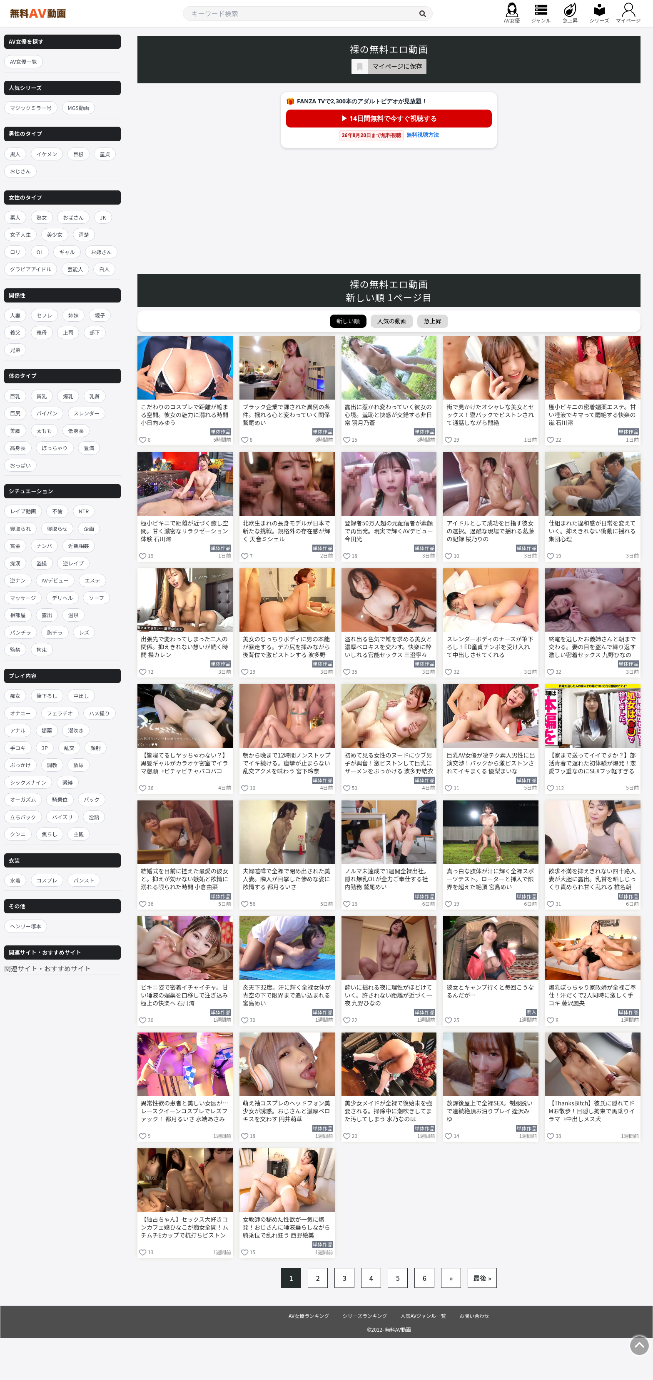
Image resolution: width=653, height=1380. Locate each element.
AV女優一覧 (23, 61)
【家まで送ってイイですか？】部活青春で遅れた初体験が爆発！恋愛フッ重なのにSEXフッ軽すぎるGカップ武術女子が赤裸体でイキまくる (592, 763)
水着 (15, 880)
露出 (47, 615)
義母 (42, 332)
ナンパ (44, 546)
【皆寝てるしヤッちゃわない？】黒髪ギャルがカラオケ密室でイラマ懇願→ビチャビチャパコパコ (184, 763)
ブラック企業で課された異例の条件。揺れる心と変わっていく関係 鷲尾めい (286, 415)
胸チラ (55, 632)
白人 (104, 269)
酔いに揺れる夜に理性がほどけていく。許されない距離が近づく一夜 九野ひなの (388, 995)
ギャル (67, 252)
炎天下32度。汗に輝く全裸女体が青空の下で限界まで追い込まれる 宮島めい (287, 995)
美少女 (55, 234)
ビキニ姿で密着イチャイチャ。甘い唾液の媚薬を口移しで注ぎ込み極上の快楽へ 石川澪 (184, 995)
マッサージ (23, 598)
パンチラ (20, 632)
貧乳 (42, 396)
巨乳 (15, 396)
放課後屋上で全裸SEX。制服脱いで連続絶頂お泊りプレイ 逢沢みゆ (489, 1111)
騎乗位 (60, 799)
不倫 (57, 511)
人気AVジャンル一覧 (423, 1315)
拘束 (42, 649)
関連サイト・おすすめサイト (47, 968)
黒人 (15, 154)
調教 (52, 765)
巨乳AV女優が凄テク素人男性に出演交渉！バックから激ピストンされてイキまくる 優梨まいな (490, 763)
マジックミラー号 (31, 108)
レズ (84, 632)
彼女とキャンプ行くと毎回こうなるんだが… (490, 991)
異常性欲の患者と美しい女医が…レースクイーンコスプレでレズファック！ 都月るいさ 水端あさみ (184, 1111)
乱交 (69, 748)
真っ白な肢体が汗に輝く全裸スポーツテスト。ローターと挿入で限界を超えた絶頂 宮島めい (490, 879)
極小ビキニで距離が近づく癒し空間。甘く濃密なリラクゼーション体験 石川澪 (184, 531)
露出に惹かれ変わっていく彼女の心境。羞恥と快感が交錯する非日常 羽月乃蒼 (388, 415)
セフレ (44, 315)
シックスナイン (28, 782)
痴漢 (15, 563)
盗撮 (42, 563)
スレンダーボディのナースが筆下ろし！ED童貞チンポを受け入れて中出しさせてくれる (489, 647)
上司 (68, 332)
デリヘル (62, 598)
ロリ (15, 252)
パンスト (83, 880)
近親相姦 (78, 546)
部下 (95, 332)
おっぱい (20, 465)
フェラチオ (60, 713)
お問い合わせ (474, 1315)
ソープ (96, 598)
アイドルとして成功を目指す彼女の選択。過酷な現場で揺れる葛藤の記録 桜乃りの (490, 531)
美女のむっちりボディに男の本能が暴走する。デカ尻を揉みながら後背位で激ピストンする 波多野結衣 (286, 647)
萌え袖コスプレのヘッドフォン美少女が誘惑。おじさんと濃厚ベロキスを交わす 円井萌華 (286, 1111)
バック (92, 799)
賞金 (15, 546)
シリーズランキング (365, 1315)
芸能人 (75, 269)
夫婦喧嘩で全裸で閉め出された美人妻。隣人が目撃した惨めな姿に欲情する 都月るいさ (286, 879)
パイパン (47, 413)
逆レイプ (73, 563)
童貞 (105, 154)
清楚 (84, 234)
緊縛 (67, 782)
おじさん (20, 171)
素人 (15, 217)
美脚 (15, 431)
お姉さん (101, 252)
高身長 (18, 448)
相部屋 (18, 615)
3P (45, 748)
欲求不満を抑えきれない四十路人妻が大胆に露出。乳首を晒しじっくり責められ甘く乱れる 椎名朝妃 (592, 879)
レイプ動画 (23, 511)
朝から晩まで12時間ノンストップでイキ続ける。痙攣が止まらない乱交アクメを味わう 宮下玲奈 (287, 763)
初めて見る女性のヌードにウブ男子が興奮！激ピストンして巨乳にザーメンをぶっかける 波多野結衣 (389, 763)
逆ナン (18, 580)
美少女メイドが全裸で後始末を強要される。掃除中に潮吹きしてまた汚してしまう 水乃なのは (388, 1111)
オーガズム (23, 799)
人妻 (15, 315)
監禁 (15, 649)
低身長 (76, 431)
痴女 (15, 696)
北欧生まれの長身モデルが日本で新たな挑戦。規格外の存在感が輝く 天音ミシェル (286, 531)
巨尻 (15, 413)
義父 (15, 332)
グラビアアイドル (30, 269)
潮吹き (76, 730)
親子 (100, 315)
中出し (81, 696)
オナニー (20, 713)
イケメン (47, 154)
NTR (84, 511)
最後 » (482, 1278)
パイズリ (62, 817)
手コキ (18, 748)
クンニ (18, 834)
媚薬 (47, 730)
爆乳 (68, 396)
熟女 (42, 217)
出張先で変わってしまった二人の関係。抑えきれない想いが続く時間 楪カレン (184, 647)
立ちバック (23, 817)
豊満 (89, 448)
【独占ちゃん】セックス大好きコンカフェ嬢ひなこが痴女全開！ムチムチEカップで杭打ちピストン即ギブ (184, 1227)
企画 (89, 528)
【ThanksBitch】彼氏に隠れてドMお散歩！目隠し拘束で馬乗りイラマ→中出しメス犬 (591, 1111)
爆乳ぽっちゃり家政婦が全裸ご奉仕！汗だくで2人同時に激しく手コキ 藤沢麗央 (592, 995)
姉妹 (73, 315)
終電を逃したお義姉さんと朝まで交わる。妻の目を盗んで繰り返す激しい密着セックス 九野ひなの (592, 647)
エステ (92, 580)
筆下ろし (47, 696)
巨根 (78, 154)
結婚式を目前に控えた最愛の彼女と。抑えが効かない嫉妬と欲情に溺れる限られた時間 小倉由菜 (184, 879)
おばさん (73, 217)
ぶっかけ (20, 765)
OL (40, 252)
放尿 (78, 765)
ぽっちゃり (55, 448)
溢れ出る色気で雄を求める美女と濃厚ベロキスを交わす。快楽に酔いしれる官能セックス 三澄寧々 (388, 647)
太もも (44, 431)
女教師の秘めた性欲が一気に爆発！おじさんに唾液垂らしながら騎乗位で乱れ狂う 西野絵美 (286, 1227)
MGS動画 (78, 108)
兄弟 (15, 350)
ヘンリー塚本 (25, 926)
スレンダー (87, 413)
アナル (17, 730)
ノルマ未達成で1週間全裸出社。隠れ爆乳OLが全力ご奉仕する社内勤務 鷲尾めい (387, 879)
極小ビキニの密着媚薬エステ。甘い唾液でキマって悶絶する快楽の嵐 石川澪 (592, 415)
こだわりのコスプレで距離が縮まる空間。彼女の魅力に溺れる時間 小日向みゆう (184, 415)
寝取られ (20, 528)
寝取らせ (57, 528)
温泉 (73, 615)
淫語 (94, 817)
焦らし (49, 834)
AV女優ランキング (309, 1315)
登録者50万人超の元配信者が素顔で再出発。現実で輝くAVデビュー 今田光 (389, 531)
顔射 (95, 748)
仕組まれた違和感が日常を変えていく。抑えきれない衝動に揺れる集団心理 (592, 531)
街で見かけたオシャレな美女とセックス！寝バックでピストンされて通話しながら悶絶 (490, 415)
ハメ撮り (99, 713)
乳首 (95, 396)
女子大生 (20, 234)
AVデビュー (55, 580)
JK (103, 217)
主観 (78, 834)
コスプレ (47, 880)
